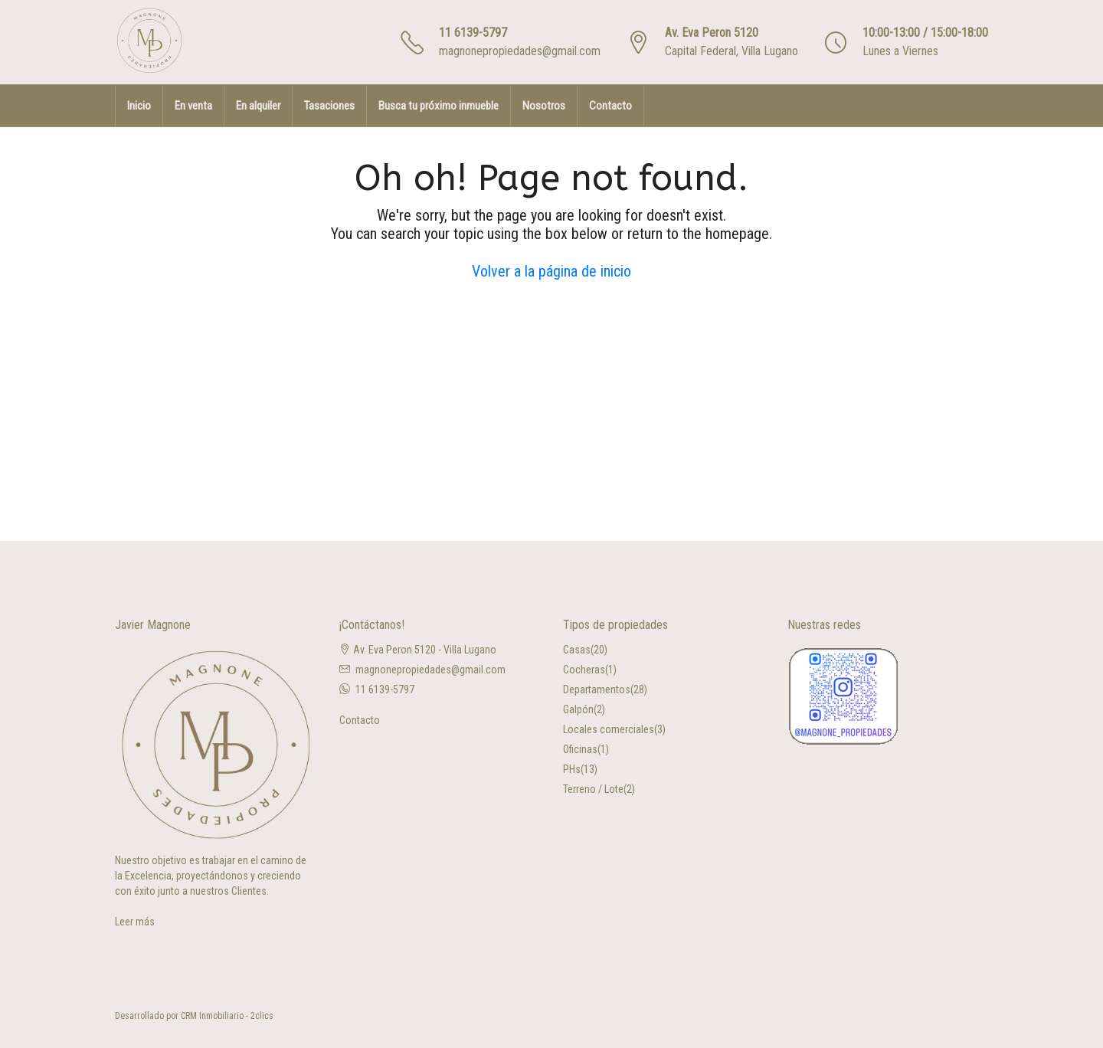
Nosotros (543, 106)
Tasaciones (329, 106)
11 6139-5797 (473, 32)
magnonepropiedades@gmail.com (520, 51)
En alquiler (258, 106)
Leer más (135, 921)
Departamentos (596, 689)
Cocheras (584, 669)
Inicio (139, 106)
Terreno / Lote (593, 789)
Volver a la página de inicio (551, 271)
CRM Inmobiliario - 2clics (227, 1015)
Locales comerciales (608, 729)
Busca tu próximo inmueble (438, 106)
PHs (572, 769)
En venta (193, 106)
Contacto (610, 106)
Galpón (578, 709)
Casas (577, 650)
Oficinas (580, 749)
